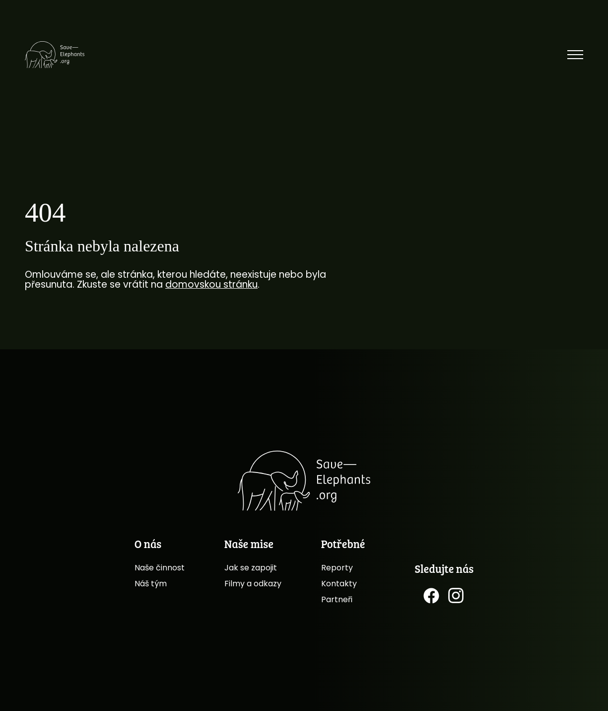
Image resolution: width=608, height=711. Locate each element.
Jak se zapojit (250, 567)
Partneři (336, 599)
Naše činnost (160, 567)
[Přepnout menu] (575, 55)
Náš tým (151, 583)
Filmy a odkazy (252, 583)
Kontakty (339, 583)
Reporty (337, 567)
